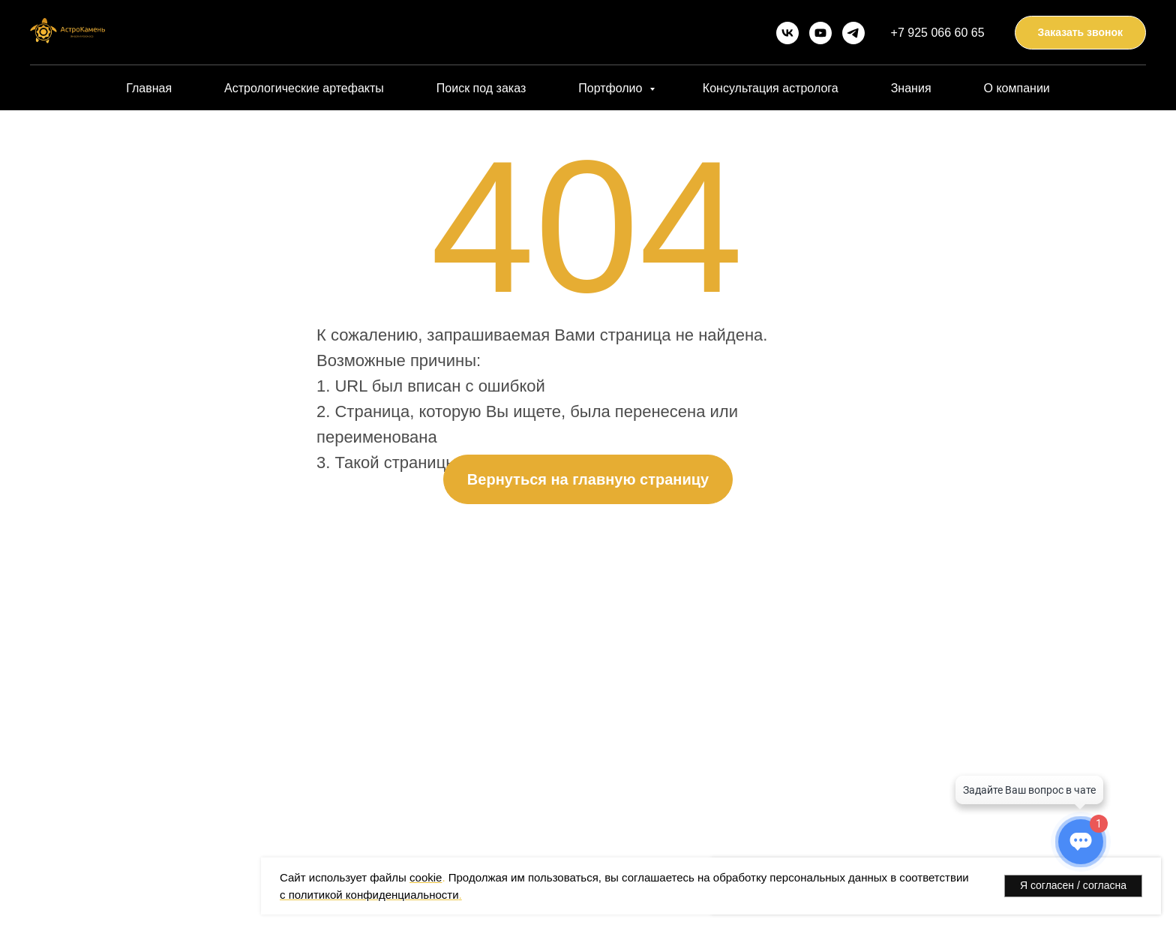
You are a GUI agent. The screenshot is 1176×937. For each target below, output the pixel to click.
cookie (426, 877)
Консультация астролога (770, 88)
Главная (149, 88)
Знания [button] (911, 88)
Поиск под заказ (481, 88)
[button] (1080, 33)
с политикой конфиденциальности (369, 894)
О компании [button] (1017, 88)
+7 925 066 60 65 (938, 32)
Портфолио (612, 88)
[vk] (787, 33)
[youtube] (820, 33)
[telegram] (853, 33)
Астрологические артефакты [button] (304, 88)
